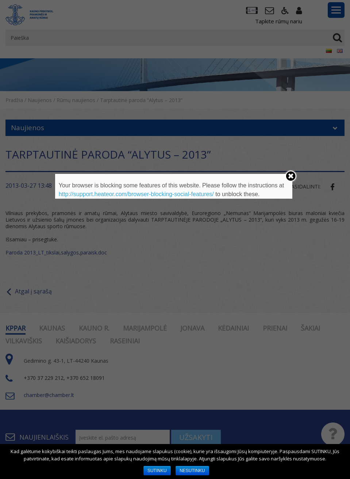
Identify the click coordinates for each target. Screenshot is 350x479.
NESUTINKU (192, 470)
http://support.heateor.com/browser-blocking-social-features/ (136, 194)
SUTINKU (157, 470)
